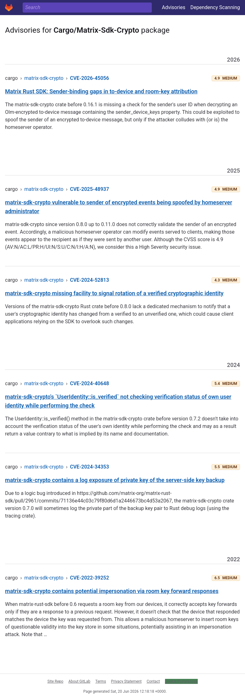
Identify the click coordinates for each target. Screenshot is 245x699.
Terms (100, 681)
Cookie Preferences (181, 681)
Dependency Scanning (215, 7)
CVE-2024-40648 (89, 383)
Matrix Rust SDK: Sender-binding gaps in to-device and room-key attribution (101, 91)
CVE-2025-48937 (89, 189)
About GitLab (79, 681)
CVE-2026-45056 (89, 78)
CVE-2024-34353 (89, 467)
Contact (153, 681)
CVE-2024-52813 (89, 280)
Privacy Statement (126, 681)
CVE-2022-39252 (89, 578)
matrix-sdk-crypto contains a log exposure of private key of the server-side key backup (115, 480)
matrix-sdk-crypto (43, 78)
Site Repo (56, 681)
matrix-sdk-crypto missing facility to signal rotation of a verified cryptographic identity (114, 293)
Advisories (173, 7)
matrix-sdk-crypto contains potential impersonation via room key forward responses (112, 591)
